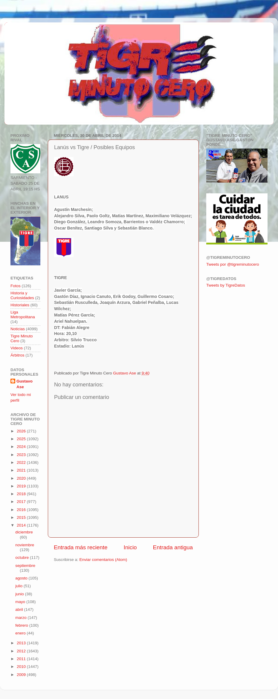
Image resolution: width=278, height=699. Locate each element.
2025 (22, 439)
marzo (21, 617)
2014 (22, 525)
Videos (16, 348)
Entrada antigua (173, 547)
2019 (22, 486)
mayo (20, 601)
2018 (22, 494)
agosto (21, 578)
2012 (22, 651)
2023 (22, 454)
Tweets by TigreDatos (225, 285)
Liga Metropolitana (22, 314)
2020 (22, 478)
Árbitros (17, 355)
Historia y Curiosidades (22, 295)
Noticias (17, 329)
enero (21, 633)
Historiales (19, 305)
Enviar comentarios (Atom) (103, 559)
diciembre (24, 532)
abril (19, 609)
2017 (22, 501)
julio (19, 586)
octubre (22, 557)
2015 (22, 517)
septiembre (25, 565)
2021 (22, 470)
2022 (22, 462)
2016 (22, 509)
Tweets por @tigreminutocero (232, 264)
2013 (22, 643)
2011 (22, 659)
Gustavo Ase (24, 384)
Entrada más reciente (81, 547)
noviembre (24, 545)
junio (20, 594)
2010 (22, 666)
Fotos (15, 286)
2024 (22, 446)
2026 (22, 431)
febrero (22, 625)
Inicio (130, 547)
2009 (22, 674)
